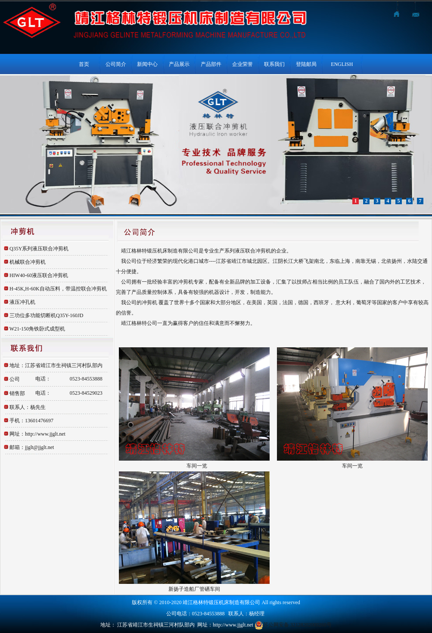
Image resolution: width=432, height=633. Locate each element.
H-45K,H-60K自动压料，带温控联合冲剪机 (58, 289)
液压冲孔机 (22, 302)
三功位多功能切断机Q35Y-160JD (46, 315)
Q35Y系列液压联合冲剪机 (38, 249)
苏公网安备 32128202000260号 (293, 625)
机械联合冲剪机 (27, 262)
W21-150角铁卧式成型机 (37, 329)
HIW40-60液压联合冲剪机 (38, 275)
